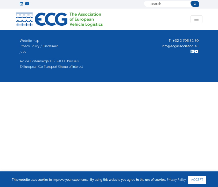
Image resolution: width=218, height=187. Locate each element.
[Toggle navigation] (196, 19)
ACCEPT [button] (197, 180)
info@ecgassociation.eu (180, 46)
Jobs (23, 52)
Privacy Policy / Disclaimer (39, 46)
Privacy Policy (176, 180)
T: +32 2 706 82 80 (184, 41)
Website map (29, 41)
